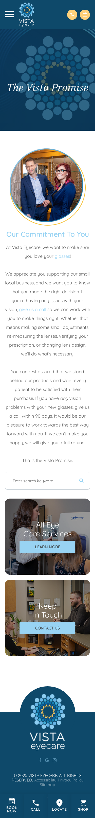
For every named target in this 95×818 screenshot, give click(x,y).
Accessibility (45, 779)
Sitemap (47, 784)
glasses (62, 256)
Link (12, 806)
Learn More (47, 546)
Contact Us (47, 627)
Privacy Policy (71, 779)
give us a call (32, 309)
